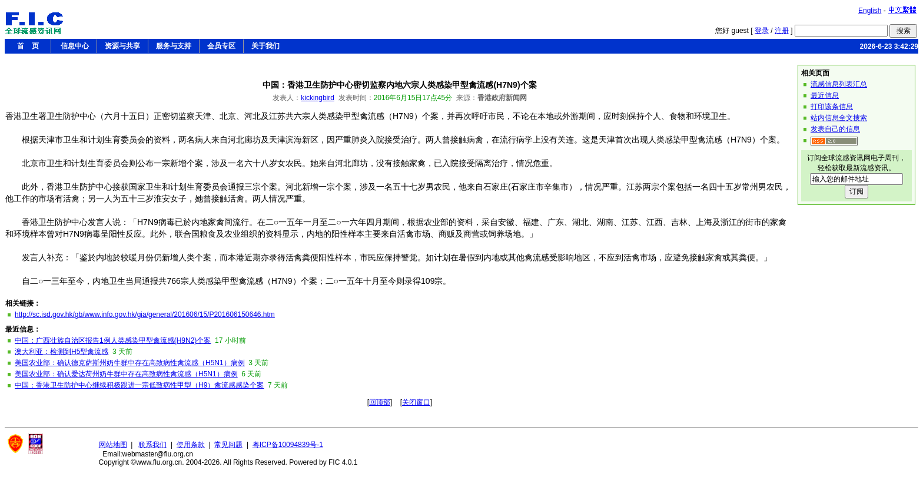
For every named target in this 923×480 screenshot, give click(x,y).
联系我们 (152, 445)
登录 (762, 31)
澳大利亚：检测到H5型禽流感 (61, 351)
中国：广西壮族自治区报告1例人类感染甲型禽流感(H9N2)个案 (113, 340)
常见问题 (228, 445)
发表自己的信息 (835, 129)
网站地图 (113, 445)
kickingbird (317, 98)
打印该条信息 (832, 106)
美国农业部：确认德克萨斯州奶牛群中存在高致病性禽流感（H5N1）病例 (130, 363)
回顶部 (379, 402)
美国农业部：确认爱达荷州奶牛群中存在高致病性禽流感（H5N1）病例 (126, 374)
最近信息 (825, 95)
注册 (782, 31)
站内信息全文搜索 (839, 118)
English (869, 10)
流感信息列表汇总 (839, 84)
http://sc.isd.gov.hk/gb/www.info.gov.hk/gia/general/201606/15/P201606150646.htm (145, 314)
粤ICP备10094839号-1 (288, 445)
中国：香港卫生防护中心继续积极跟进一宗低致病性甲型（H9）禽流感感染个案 (139, 385)
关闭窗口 (416, 402)
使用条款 (191, 445)
